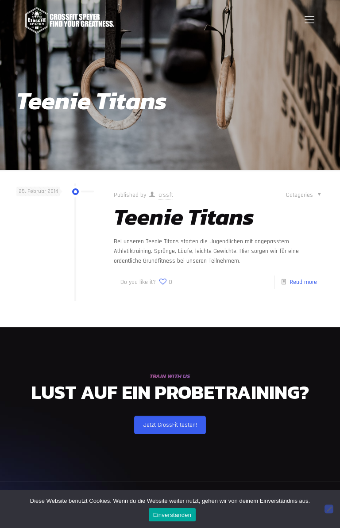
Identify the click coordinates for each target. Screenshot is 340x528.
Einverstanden (172, 515)
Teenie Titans (184, 216)
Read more (303, 282)
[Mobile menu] (309, 20)
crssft (165, 195)
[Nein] (329, 509)
